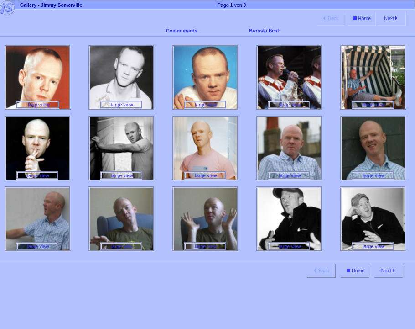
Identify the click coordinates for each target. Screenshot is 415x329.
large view (37, 104)
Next (391, 18)
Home (361, 18)
